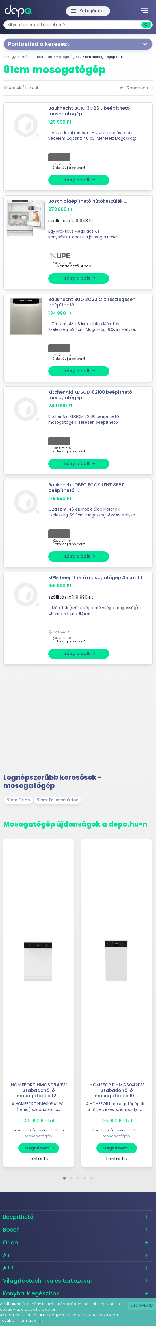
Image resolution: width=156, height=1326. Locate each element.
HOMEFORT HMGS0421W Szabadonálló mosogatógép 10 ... (117, 1090)
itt (39, 1320)
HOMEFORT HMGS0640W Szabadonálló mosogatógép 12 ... (39, 1090)
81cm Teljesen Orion (57, 800)
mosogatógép (38, 1136)
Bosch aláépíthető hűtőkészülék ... (87, 201)
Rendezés (134, 88)
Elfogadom (142, 1305)
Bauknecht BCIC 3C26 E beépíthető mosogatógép (89, 111)
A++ (9, 1268)
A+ (7, 1255)
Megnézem (40, 1148)
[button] (64, 1178)
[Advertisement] (78, 721)
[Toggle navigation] (144, 11)
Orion (10, 1242)
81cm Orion (18, 800)
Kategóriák (86, 11)
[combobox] (73, 25)
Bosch (11, 1230)
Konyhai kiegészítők (31, 1293)
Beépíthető (18, 1217)
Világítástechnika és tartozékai (47, 1281)
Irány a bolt (80, 180)
